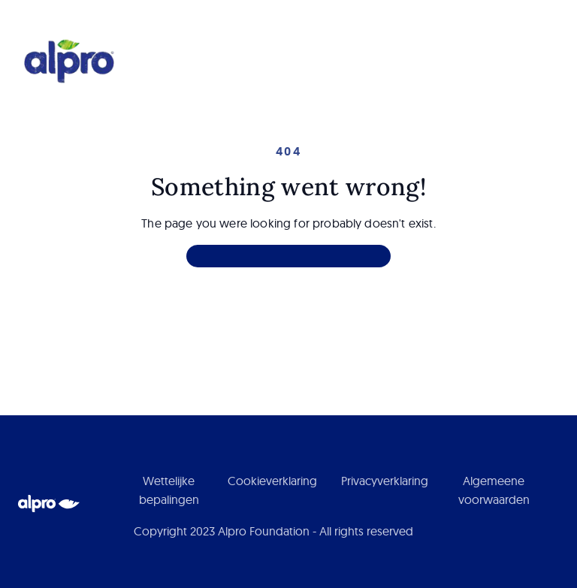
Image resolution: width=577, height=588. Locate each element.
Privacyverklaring (384, 480)
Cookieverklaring (272, 480)
